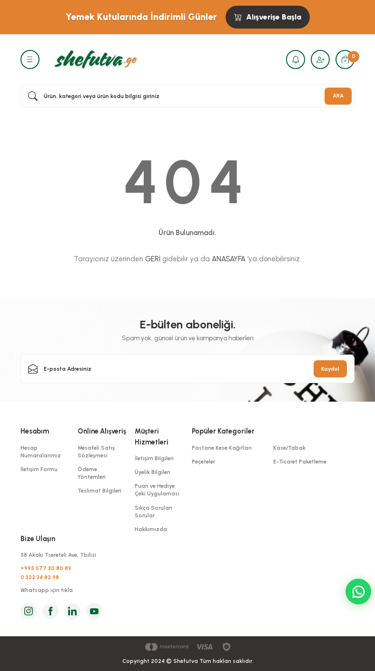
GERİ (152, 259)
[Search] (187, 96)
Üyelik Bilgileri (152, 472)
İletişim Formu (39, 469)
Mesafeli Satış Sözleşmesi (96, 451)
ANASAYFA (229, 259)
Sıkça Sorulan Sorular (153, 511)
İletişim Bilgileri (154, 458)
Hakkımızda (151, 529)
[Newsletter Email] (187, 369)
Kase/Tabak (289, 447)
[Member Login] (320, 59)
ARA (338, 95)
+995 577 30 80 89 (45, 568)
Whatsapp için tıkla (46, 590)
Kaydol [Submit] (330, 368)
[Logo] (94, 59)
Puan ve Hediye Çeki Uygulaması (157, 490)
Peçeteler (203, 461)
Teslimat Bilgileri (99, 490)
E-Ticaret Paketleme (299, 461)
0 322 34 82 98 (39, 577)
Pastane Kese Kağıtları (222, 447)
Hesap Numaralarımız (40, 451)
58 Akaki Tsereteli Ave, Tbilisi (58, 555)
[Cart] (345, 59)
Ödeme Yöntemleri (92, 473)
